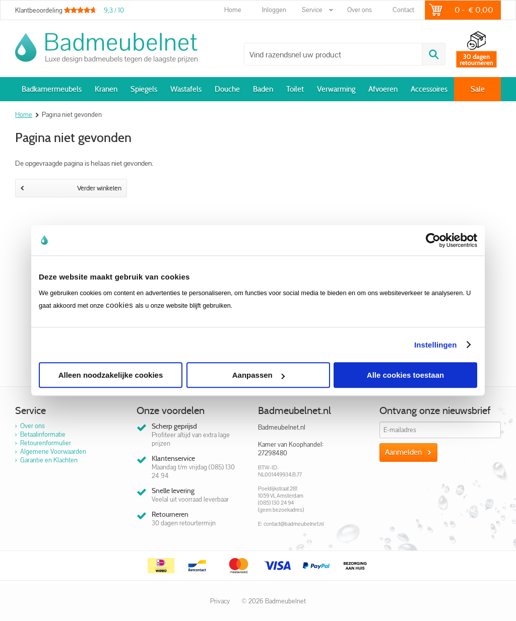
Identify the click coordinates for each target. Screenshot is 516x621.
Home (232, 10)
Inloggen (274, 10)
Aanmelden (403, 452)
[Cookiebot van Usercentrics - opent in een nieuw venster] (433, 240)
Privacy (220, 601)
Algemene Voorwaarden (53, 451)
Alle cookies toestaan (405, 375)
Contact (403, 10)
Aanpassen (258, 375)
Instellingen (435, 344)
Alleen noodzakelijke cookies (110, 375)
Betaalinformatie (43, 434)
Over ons (359, 10)
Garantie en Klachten (49, 460)
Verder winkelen (71, 188)
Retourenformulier (45, 443)
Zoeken (433, 54)
